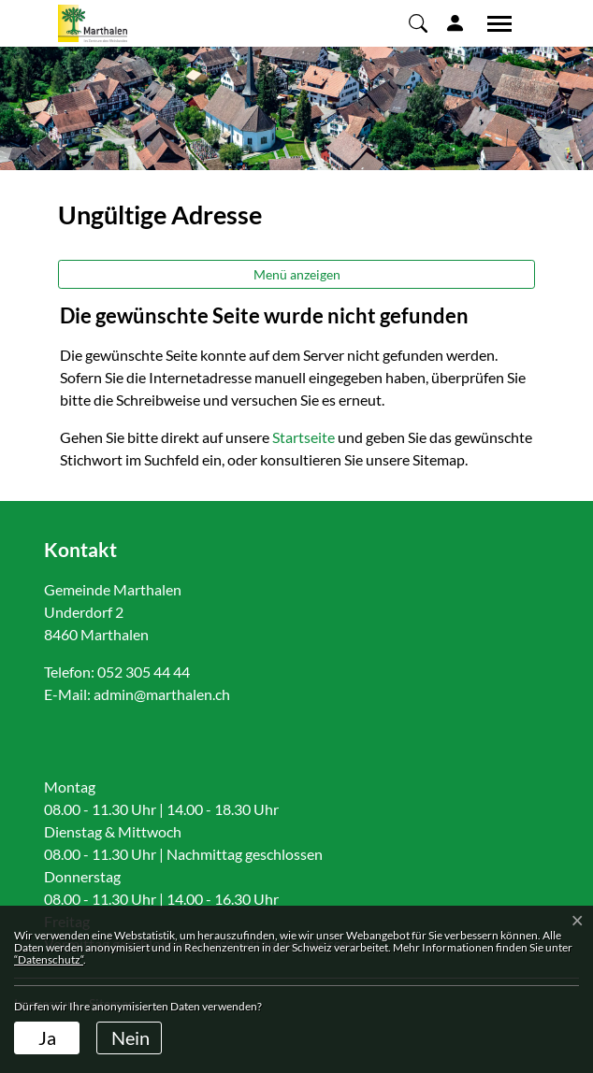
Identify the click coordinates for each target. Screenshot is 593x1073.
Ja (47, 1037)
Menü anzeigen (296, 274)
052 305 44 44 (143, 671)
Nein (130, 1037)
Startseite (303, 437)
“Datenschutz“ (48, 959)
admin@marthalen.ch (162, 694)
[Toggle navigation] (493, 23)
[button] (418, 22)
